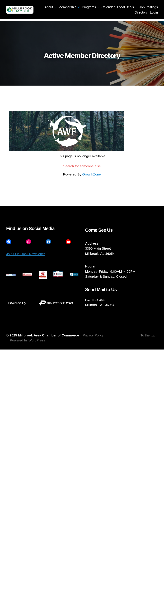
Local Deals (125, 7)
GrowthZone (91, 174)
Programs (89, 7)
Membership (67, 7)
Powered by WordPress (27, 340)
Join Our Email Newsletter (25, 254)
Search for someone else (82, 166)
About (48, 7)
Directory (141, 12)
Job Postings (148, 7)
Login (154, 12)
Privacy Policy (93, 335)
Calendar (107, 7)
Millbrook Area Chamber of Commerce (48, 335)
